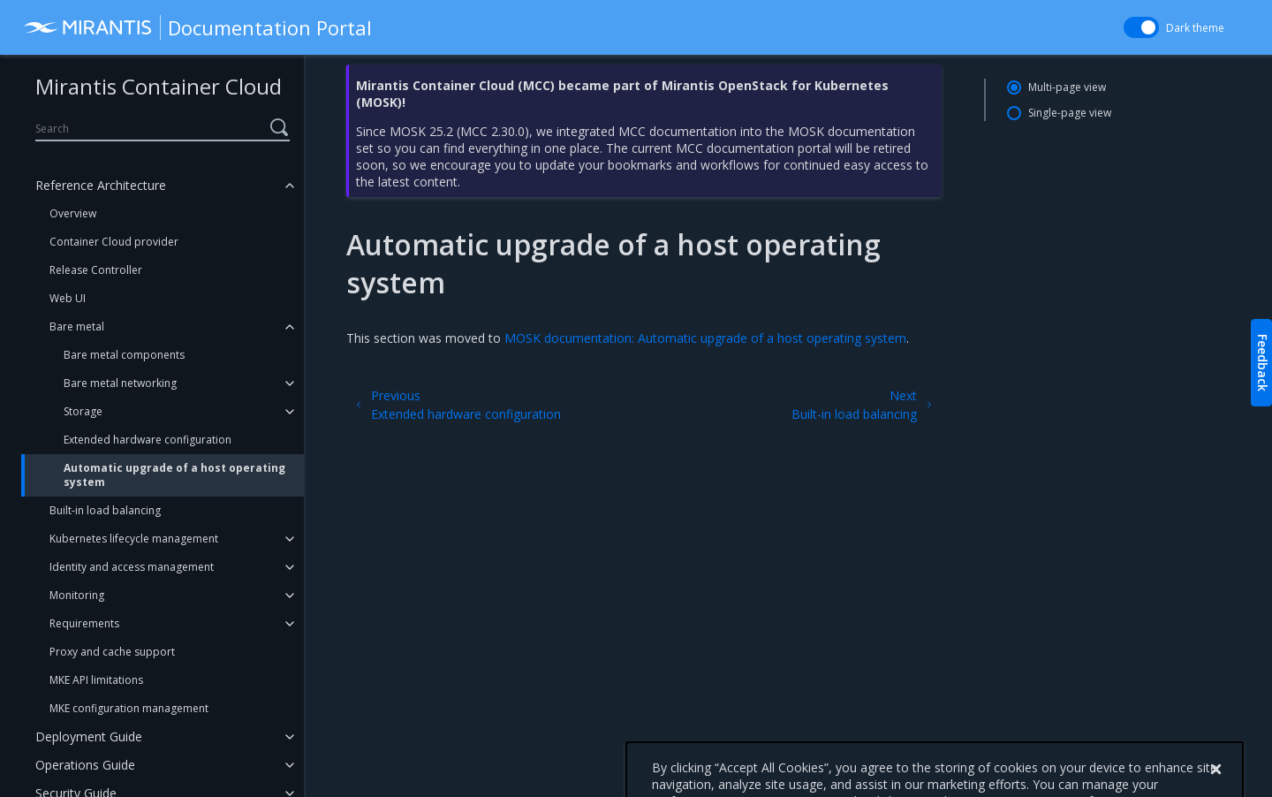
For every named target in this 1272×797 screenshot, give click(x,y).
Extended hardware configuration (147, 439)
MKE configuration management (128, 708)
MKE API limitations (96, 679)
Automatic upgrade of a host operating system (174, 475)
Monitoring (76, 595)
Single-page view (1069, 112)
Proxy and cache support (112, 651)
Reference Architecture (100, 185)
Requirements (84, 623)
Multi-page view (1067, 87)
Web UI (67, 298)
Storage (83, 411)
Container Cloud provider (113, 241)
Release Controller (95, 269)
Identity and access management (131, 566)
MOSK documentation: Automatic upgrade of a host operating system (705, 338)
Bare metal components (124, 354)
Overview (72, 213)
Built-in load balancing (105, 510)
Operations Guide (85, 764)
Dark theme (1195, 27)
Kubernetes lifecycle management (133, 538)
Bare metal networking (120, 383)
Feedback (1262, 362)
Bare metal (76, 326)
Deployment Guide (88, 736)
